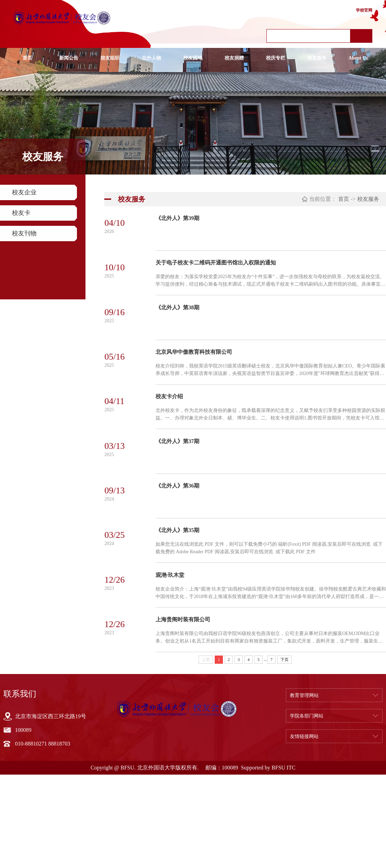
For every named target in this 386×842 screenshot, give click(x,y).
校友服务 (317, 58)
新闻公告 (68, 58)
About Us (358, 58)
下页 (284, 727)
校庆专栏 (275, 58)
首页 (27, 58)
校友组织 (110, 58)
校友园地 (192, 58)
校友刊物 (24, 233)
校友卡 (21, 212)
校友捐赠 (234, 58)
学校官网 (364, 10)
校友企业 (24, 192)
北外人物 (151, 58)
